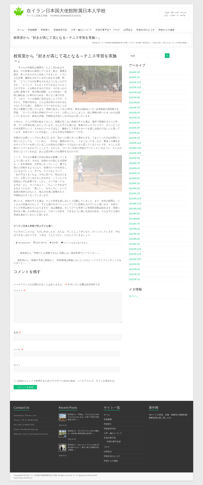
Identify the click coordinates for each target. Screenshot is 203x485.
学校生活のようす (145, 29)
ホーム (20, 29)
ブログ (116, 29)
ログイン (133, 296)
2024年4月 (134, 178)
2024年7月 (134, 163)
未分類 (55, 242)
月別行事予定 (102, 29)
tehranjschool (24, 242)
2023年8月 (134, 218)
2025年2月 (134, 132)
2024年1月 (134, 193)
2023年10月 (135, 208)
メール (18, 349)
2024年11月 (135, 148)
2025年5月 (134, 117)
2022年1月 (134, 279)
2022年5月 (134, 274)
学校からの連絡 (166, 29)
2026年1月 (134, 77)
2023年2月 (134, 243)
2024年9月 (134, 158)
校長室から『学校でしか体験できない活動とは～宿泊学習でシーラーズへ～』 (59, 252)
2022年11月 (135, 254)
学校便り (45, 29)
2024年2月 (134, 188)
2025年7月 (134, 107)
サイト (17, 365)
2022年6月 (134, 269)
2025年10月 (135, 92)
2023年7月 (134, 223)
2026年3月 (134, 72)
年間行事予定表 (114, 441)
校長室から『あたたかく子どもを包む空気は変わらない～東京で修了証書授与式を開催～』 (83, 447)
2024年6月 (134, 168)
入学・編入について (81, 29)
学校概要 (32, 29)
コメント (20, 290)
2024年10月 (135, 153)
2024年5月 (134, 173)
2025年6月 (134, 112)
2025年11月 (135, 87)
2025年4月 (134, 122)
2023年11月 (135, 203)
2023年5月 (134, 233)
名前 (17, 332)
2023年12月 (135, 198)
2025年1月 (134, 137)
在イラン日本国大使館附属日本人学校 (71, 10)
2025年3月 (134, 127)
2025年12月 (135, 82)
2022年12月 (135, 249)
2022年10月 (135, 259)
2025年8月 (134, 102)
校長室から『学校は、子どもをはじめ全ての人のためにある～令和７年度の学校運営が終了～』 (83, 417)
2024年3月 (134, 183)
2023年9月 (134, 213)
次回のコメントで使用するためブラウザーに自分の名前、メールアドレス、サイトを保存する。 (67, 380)
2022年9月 (134, 264)
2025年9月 (134, 97)
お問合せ (128, 29)
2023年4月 (134, 238)
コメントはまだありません (75, 242)
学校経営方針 (60, 29)
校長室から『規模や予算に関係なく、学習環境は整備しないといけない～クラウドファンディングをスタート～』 (67, 261)
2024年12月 (135, 142)
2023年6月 (134, 228)
